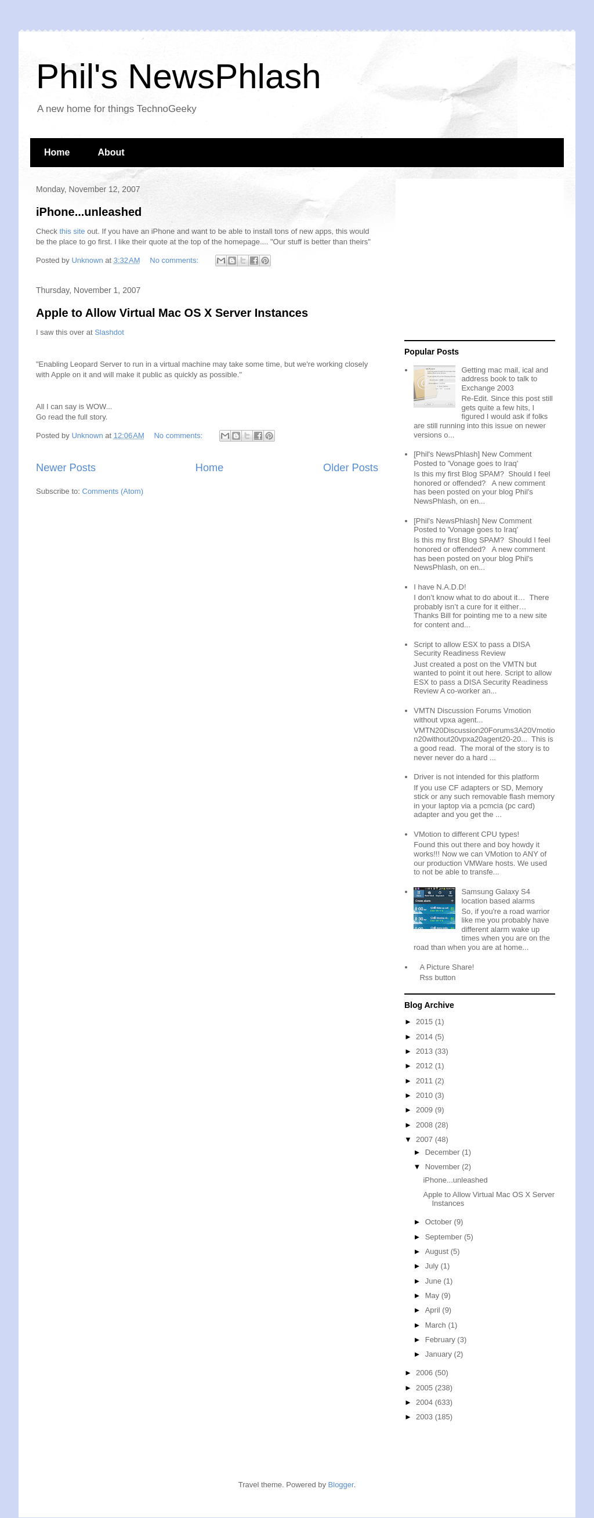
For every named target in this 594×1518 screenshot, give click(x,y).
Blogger (341, 1484)
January (439, 1354)
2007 (425, 1139)
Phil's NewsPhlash (178, 76)
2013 (425, 1051)
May (433, 1295)
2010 (425, 1095)
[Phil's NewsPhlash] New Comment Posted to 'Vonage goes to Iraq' (472, 459)
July (433, 1266)
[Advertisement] (476, 259)
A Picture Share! (446, 967)
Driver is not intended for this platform (476, 776)
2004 (425, 1402)
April (434, 1310)
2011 (425, 1080)
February (441, 1339)
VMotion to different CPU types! (466, 834)
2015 (425, 1021)
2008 (425, 1125)
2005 (425, 1387)
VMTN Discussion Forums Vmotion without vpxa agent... (472, 715)
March (436, 1325)
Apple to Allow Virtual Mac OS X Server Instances (172, 312)
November (443, 1166)
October (439, 1221)
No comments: (175, 260)
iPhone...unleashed (89, 211)
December (443, 1152)
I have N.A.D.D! (440, 587)
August (438, 1251)
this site (72, 231)
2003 (425, 1416)
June (434, 1281)
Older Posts (350, 468)
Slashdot (109, 332)
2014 (425, 1036)
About (110, 152)
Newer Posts (66, 468)
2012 (425, 1065)
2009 (425, 1109)
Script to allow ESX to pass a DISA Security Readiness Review (472, 649)
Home (57, 152)
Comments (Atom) (112, 491)
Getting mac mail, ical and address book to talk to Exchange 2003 (504, 379)
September (444, 1237)
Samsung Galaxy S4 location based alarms (497, 896)
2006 (425, 1372)
